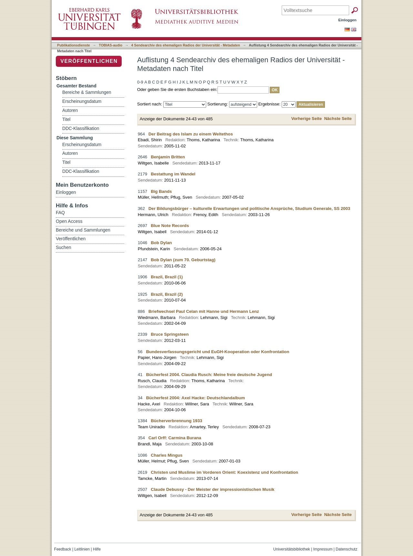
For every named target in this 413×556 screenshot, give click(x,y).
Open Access (69, 221)
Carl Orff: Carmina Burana (174, 437)
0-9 (140, 82)
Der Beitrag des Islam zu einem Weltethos (190, 134)
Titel (66, 119)
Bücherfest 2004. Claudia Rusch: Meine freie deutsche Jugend (209, 374)
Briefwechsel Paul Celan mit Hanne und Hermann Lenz (203, 311)
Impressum (323, 549)
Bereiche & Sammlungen (86, 92)
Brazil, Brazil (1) (167, 276)
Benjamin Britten (168, 156)
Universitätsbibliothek (291, 549)
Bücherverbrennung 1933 (176, 420)
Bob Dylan (161, 242)
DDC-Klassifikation (80, 128)
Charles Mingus (166, 455)
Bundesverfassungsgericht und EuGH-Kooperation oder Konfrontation (217, 351)
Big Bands (161, 191)
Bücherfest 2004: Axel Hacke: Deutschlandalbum (195, 397)
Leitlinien (82, 549)
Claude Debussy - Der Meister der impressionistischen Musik (212, 489)
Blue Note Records (170, 225)
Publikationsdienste (73, 45)
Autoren (70, 110)
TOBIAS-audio (110, 45)
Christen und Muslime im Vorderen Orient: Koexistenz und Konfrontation (224, 472)
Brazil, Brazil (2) (167, 294)
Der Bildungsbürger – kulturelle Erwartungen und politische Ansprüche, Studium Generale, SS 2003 (249, 208)
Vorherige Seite (306, 118)
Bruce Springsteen (169, 334)
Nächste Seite (338, 118)
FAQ (60, 212)
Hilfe (97, 549)
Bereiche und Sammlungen (83, 230)
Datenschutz (346, 549)
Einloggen (347, 20)
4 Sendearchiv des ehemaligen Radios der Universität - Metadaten (185, 45)
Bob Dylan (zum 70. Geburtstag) (183, 259)
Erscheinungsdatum (81, 101)
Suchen (63, 247)
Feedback (62, 549)
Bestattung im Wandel (173, 174)
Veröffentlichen (88, 61)
